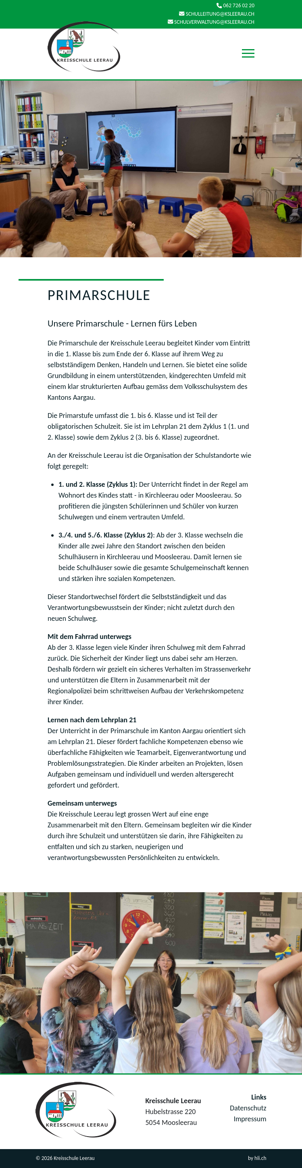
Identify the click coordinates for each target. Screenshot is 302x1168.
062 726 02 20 (235, 5)
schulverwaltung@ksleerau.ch (210, 22)
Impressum (249, 1118)
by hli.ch (257, 1158)
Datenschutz (248, 1108)
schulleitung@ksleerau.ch (216, 13)
